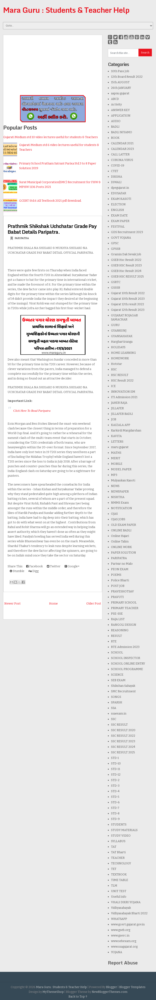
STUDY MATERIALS (124, 830)
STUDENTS (118, 824)
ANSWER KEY (120, 110)
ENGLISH (117, 210)
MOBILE (116, 464)
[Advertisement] (52, 63)
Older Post (93, 603)
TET (113, 869)
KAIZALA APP (120, 425)
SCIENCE (117, 674)
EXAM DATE (119, 215)
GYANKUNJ (118, 330)
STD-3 (115, 785)
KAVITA (116, 436)
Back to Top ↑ (78, 996)
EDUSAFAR (118, 193)
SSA (113, 708)
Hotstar (116, 364)
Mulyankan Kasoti (123, 480)
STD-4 (115, 791)
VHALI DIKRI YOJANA (126, 902)
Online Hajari (120, 536)
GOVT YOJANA (121, 237)
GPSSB (115, 249)
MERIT (115, 458)
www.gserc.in (120, 935)
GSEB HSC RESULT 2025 (127, 276)
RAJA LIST (118, 619)
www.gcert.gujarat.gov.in (128, 924)
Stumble (17, 571)
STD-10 (116, 763)
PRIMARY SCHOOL (124, 602)
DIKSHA (116, 176)
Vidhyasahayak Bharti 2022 (129, 913)
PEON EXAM (119, 569)
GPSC (115, 243)
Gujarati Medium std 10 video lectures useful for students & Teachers (50, 137)
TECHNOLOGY (121, 863)
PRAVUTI (117, 597)
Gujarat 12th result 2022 (127, 304)
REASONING (120, 630)
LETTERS (117, 441)
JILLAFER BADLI (122, 414)
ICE (113, 386)
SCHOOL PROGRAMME (127, 669)
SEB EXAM (118, 680)
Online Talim (120, 541)
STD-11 (115, 769)
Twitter (53, 566)
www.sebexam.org (123, 941)
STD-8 (115, 813)
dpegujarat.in (120, 188)
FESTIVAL (118, 226)
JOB (113, 419)
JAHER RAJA (119, 403)
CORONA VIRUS (122, 160)
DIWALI (116, 182)
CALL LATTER (120, 154)
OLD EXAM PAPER (123, 525)
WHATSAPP (119, 919)
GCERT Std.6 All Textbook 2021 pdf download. (50, 200)
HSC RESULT (119, 375)
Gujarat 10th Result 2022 (128, 293)
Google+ (72, 566)
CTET (114, 171)
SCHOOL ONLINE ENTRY (128, 663)
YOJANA (116, 952)
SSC (113, 719)
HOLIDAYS (118, 347)
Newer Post (12, 603)
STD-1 (115, 758)
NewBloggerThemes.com (109, 992)
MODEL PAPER (121, 469)
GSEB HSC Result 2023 (126, 265)
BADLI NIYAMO (121, 132)
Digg (33, 571)
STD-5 (115, 797)
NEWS (115, 486)
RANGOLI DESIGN (123, 625)
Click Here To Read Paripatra (32, 410)
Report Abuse (123, 962)
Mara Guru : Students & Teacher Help (66, 10)
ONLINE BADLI (121, 530)
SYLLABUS (118, 841)
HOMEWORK (120, 358)
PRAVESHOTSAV (122, 591)
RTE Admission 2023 (125, 647)
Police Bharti (120, 580)
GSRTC (116, 282)
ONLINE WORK (121, 547)
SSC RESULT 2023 (123, 741)
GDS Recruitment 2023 (127, 232)
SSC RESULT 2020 (123, 730)
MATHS (116, 452)
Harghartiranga (121, 341)
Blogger (111, 987)
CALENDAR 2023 (122, 149)
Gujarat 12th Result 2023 (127, 310)
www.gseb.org (120, 930)
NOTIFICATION (121, 508)
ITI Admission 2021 (124, 397)
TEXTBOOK (119, 874)
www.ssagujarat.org (124, 946)
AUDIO (116, 121)
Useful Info (118, 896)
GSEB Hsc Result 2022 (126, 260)
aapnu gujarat (120, 93)
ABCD (115, 99)
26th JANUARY (121, 88)
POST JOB (117, 586)
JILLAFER (117, 408)
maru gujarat (120, 447)
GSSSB (115, 287)
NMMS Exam (120, 502)
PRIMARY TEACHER (124, 608)
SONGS (116, 697)
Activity (116, 104)
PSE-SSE (117, 613)
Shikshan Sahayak (123, 686)
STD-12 (116, 774)
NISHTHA (117, 497)
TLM (114, 885)
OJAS (114, 514)
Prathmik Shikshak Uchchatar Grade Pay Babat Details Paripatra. (52, 229)
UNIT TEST (118, 891)
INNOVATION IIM (123, 391)
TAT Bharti (118, 852)
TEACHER (118, 858)
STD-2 (115, 780)
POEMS (116, 575)
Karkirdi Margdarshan (126, 430)
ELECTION (118, 204)
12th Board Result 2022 (127, 77)
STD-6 (115, 802)
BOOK (115, 138)
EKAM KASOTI (121, 199)
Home (53, 603)
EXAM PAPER (120, 221)
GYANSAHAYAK (121, 336)
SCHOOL (117, 652)
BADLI (115, 126)
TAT (113, 847)
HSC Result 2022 (122, 380)
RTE (114, 641)
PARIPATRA (22, 238)
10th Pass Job (120, 71)
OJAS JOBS (118, 519)
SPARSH (116, 702)
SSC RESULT (119, 724)
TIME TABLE (119, 880)
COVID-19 (117, 165)
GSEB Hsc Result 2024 (126, 271)
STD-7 (115, 808)
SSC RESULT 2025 (123, 752)
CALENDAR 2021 (122, 143)
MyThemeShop (53, 992)
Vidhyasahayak (121, 908)
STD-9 (115, 819)
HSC (114, 369)
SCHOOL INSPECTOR (125, 658)
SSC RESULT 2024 (123, 747)
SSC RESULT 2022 (123, 736)
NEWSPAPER (120, 491)
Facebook (34, 566)
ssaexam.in (118, 713)
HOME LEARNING (123, 353)
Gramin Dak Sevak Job (126, 254)
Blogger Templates (132, 987)
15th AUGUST (120, 82)
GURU (115, 325)
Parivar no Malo (122, 563)
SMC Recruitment (123, 691)
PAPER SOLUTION (123, 552)
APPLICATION (120, 115)
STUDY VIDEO (121, 835)
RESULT (116, 636)
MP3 (114, 475)
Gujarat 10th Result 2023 (128, 299)
